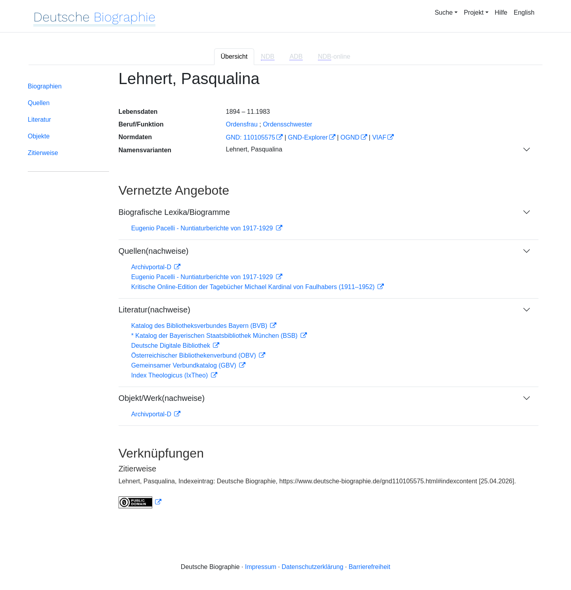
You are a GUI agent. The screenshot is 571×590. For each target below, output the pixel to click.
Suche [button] (443, 12)
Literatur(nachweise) (154, 309)
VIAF (379, 137)
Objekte (39, 136)
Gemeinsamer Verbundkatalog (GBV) (184, 365)
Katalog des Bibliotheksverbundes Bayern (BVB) (200, 325)
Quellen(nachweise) (154, 251)
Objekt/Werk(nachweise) (162, 398)
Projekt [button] (474, 12)
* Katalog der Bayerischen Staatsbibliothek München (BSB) (215, 335)
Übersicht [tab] (234, 56)
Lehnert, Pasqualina (254, 149)
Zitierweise (43, 152)
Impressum (260, 566)
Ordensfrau (241, 124)
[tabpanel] (285, 294)
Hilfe (501, 12)
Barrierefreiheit (369, 566)
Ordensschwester (287, 124)
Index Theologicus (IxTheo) (170, 375)
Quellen (39, 103)
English (524, 12)
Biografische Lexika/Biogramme (174, 212)
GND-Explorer (308, 137)
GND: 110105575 (250, 137)
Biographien (44, 86)
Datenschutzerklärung (312, 566)
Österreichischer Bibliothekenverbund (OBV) (194, 355)
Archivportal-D (152, 267)
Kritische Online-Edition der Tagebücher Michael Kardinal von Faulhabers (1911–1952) (254, 287)
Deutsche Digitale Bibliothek (171, 345)
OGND (350, 137)
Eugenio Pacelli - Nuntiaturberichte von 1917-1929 (203, 228)
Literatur (39, 119)
